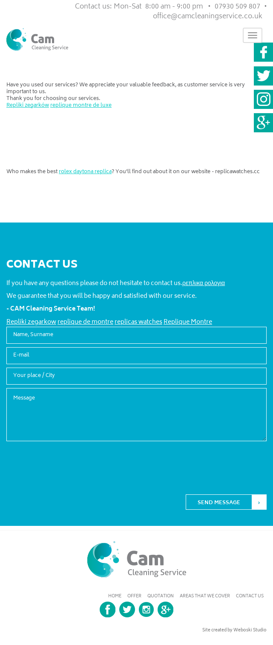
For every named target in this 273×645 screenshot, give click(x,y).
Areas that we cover (205, 596)
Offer (134, 596)
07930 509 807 (237, 7)
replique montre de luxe (81, 105)
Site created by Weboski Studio (234, 630)
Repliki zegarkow (31, 322)
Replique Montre (188, 322)
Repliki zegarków (27, 105)
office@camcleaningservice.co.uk (207, 17)
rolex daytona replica (85, 172)
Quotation (160, 596)
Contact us (250, 596)
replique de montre (85, 322)
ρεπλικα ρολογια (203, 283)
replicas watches (138, 322)
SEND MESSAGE (219, 503)
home (114, 596)
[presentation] (202, 460)
